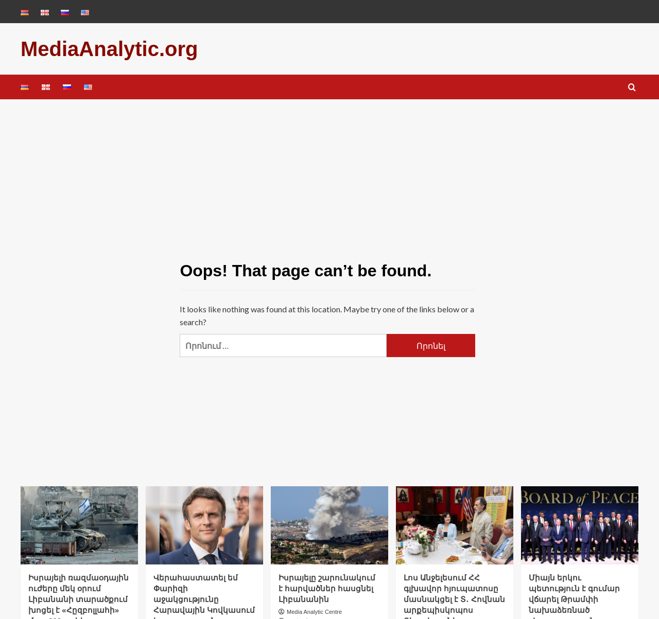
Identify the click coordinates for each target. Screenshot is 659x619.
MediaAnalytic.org (109, 49)
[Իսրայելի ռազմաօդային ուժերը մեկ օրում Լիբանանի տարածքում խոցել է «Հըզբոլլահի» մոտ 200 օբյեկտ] (79, 525)
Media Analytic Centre (314, 612)
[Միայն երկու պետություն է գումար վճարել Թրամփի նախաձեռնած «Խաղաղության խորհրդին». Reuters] (579, 525)
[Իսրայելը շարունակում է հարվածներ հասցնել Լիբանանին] (329, 525)
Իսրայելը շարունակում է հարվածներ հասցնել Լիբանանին (327, 588)
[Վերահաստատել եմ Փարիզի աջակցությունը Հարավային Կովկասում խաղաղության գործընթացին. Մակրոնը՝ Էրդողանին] (204, 525)
